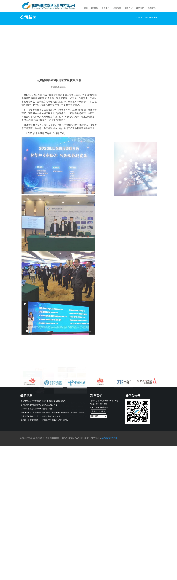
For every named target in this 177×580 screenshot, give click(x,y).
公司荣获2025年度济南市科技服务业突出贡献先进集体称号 (43, 401)
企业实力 (117, 8)
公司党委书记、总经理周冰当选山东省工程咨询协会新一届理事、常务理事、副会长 (53, 412)
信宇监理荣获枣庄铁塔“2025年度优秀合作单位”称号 (40, 416)
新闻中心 (106, 8)
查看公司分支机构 (98, 411)
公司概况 (94, 8)
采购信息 (152, 8)
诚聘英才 (140, 8)
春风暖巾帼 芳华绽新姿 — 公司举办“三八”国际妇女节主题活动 (44, 420)
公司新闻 (153, 17)
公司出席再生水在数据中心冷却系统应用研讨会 (39, 405)
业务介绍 (129, 8)
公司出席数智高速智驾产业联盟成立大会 (36, 409)
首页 (86, 8)
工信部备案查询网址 (109, 438)
